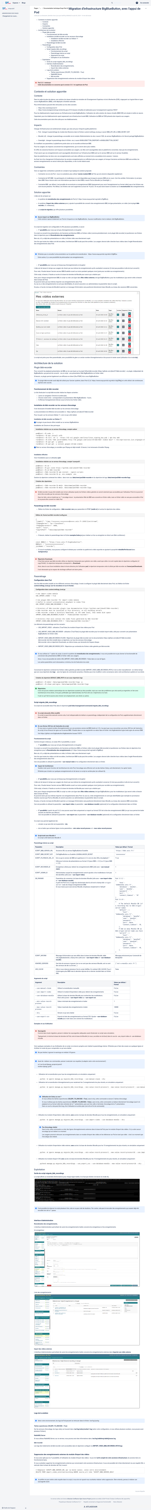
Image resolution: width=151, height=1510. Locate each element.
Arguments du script (57, 55)
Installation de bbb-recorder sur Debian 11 (64, 38)
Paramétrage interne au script (60, 53)
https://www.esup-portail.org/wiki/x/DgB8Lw (93, 199)
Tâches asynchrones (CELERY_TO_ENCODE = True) (67, 72)
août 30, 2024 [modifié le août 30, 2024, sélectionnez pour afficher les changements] (77, 15)
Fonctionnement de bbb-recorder (57, 34)
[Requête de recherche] (122, 3)
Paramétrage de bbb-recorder (56, 43)
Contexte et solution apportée (48, 20)
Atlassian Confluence (72, 1502)
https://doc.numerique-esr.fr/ (47, 108)
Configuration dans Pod (54, 47)
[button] (2, 3)
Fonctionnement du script (59, 51)
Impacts (45, 24)
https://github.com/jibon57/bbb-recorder (111, 371)
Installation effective (57, 41)
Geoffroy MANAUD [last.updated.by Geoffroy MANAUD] (66, 15)
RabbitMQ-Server (56, 74)
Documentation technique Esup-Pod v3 (56, 8)
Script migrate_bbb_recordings (57, 49)
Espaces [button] (15, 3)
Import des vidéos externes (60, 68)
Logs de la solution (53, 70)
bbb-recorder (55, 76)
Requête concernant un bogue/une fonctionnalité (97, 1502)
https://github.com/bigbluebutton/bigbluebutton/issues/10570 (61, 733)
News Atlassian (117, 1502)
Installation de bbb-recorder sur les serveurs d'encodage (65, 36)
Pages (36, 8)
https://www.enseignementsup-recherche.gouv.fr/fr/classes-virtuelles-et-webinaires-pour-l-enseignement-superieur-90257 (78, 110)
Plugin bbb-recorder (48, 32)
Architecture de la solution (46, 30)
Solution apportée (48, 28)
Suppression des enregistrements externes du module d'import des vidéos (71, 78)
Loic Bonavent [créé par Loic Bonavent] (43, 15)
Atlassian (90, 1506)
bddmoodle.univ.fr (123, 914)
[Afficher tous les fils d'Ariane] (41, 8)
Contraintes (46, 26)
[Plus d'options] (146, 8)
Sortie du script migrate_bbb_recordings (60, 62)
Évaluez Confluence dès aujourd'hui (120, 1499)
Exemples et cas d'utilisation (60, 57)
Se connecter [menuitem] (144, 3)
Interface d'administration (55, 64)
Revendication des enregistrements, (62, 66)
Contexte (45, 22)
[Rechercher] (112, 3)
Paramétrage (46, 45)
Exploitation (46, 59)
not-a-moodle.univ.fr (126, 963)
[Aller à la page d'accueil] (8, 3)
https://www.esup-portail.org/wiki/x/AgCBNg (106, 380)
